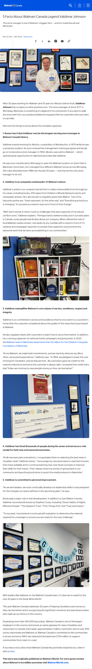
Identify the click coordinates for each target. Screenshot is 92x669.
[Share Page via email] (62, 41)
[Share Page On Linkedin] (49, 41)
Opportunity (27, 36)
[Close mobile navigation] (88, 5)
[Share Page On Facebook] (35, 41)
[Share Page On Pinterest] (55, 41)
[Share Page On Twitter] (42, 41)
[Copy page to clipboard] (69, 41)
